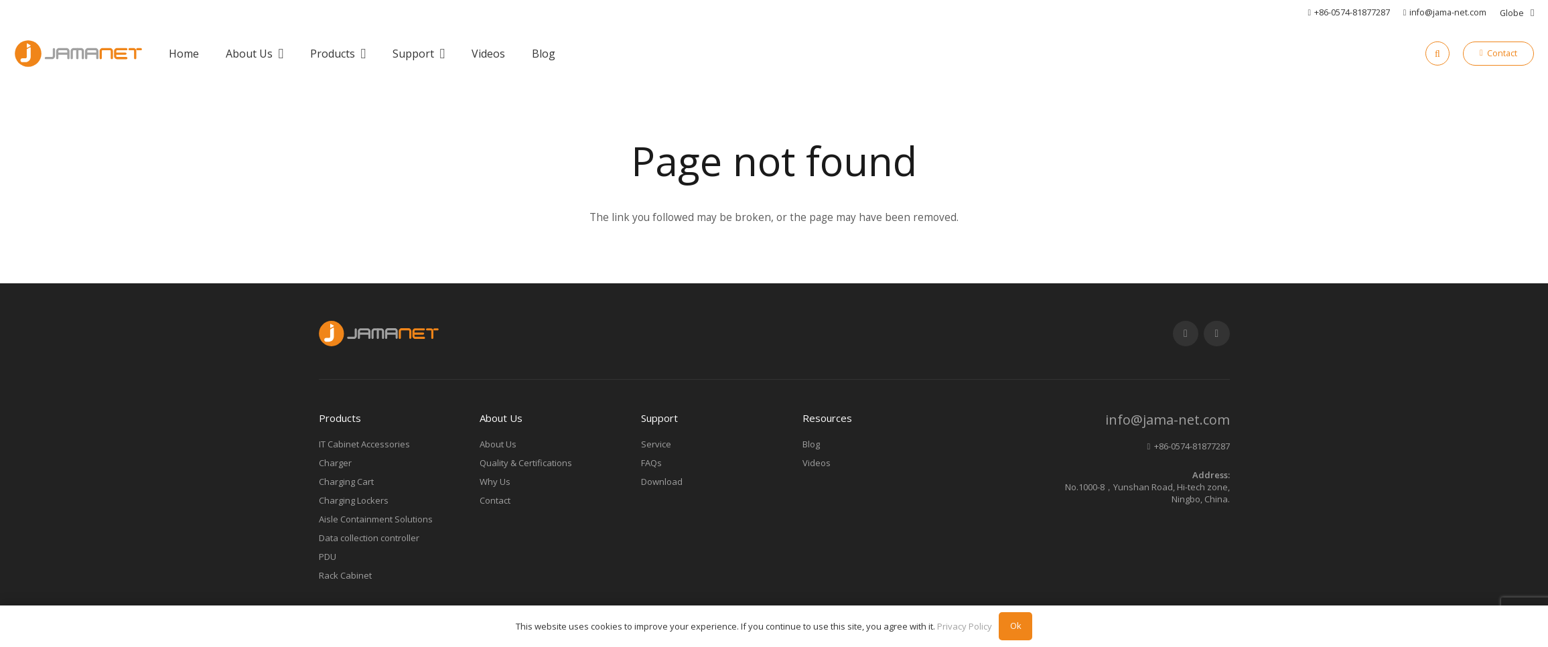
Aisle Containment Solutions (376, 519)
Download (662, 482)
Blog (811, 444)
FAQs (651, 463)
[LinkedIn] (1217, 334)
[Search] (1437, 54)
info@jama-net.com (1167, 420)
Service (656, 444)
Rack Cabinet (345, 575)
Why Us (495, 482)
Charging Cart (346, 482)
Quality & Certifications (526, 463)
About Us (498, 444)
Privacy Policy (964, 626)
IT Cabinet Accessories (364, 444)
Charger (335, 463)
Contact (495, 500)
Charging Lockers (354, 500)
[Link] (78, 53)
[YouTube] (1186, 334)
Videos (816, 463)
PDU (327, 557)
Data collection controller (369, 538)
